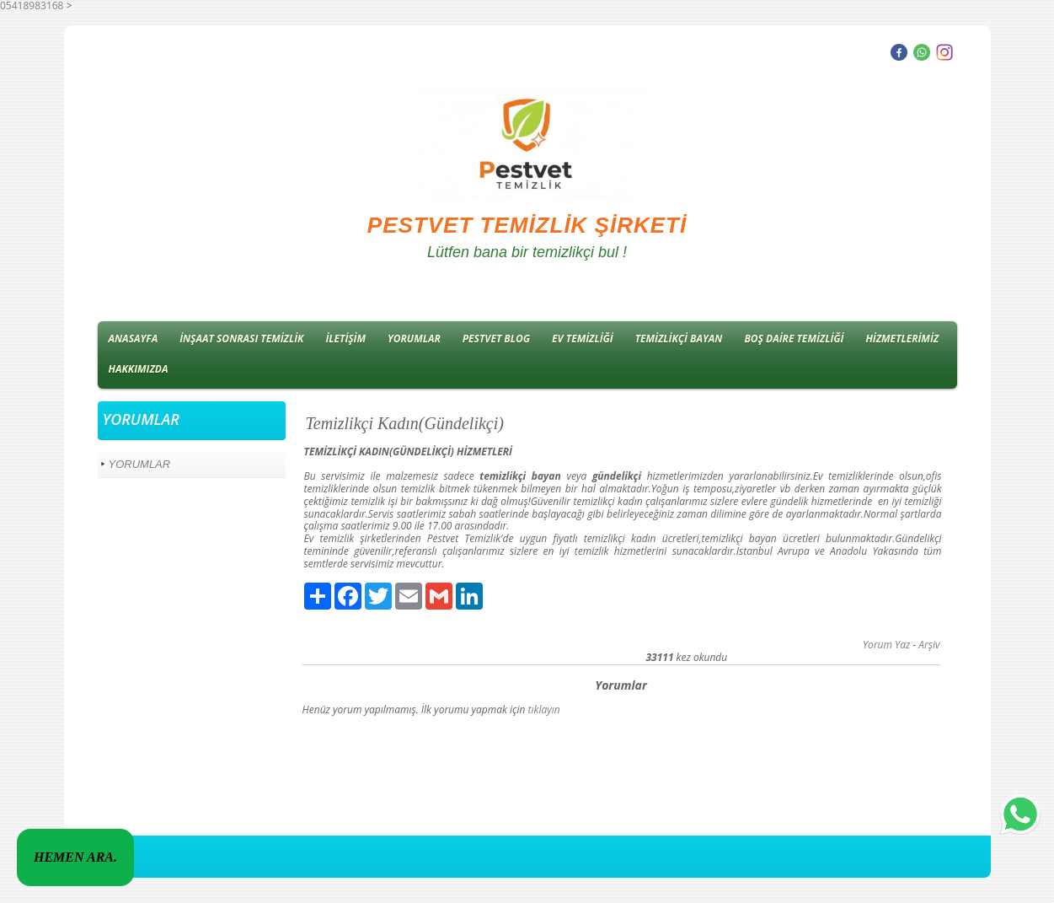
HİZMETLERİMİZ (902, 338)
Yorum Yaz (886, 644)
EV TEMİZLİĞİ (582, 338)
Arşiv (928, 644)
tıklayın (544, 709)
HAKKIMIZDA (139, 369)
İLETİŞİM (345, 338)
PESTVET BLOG (496, 338)
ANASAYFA (133, 338)
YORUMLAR (414, 338)
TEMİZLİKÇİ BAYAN (679, 338)
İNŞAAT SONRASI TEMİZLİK (241, 338)
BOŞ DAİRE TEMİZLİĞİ (793, 338)
